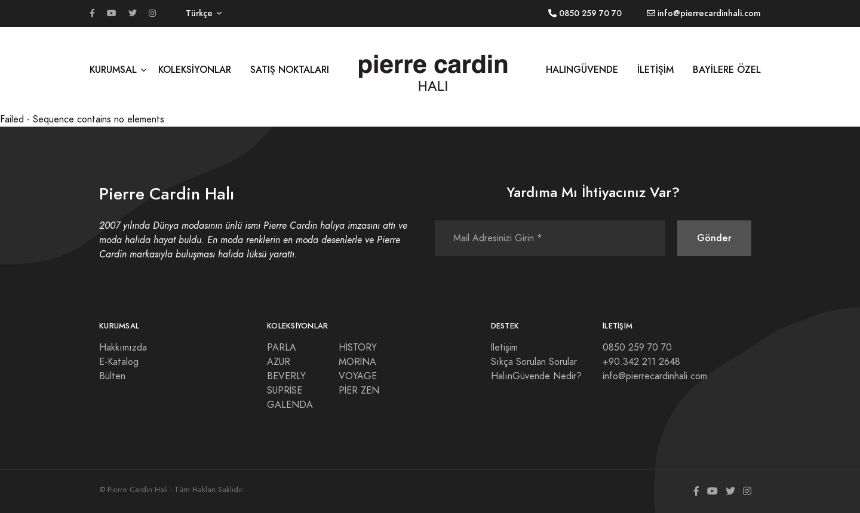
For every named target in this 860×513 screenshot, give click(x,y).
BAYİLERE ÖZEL (727, 69)
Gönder (714, 238)
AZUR (278, 361)
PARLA (281, 347)
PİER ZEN (359, 390)
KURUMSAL (113, 69)
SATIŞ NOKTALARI (289, 69)
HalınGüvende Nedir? (536, 376)
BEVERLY (286, 376)
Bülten (112, 376)
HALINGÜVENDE (582, 69)
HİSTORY (358, 347)
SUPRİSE (284, 390)
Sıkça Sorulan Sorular (534, 361)
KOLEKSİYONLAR (194, 69)
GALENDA (290, 404)
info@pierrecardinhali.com (655, 376)
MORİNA (357, 361)
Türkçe (199, 13)
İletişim (504, 347)
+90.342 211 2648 (641, 361)
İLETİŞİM (655, 69)
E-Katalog (119, 361)
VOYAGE (358, 376)
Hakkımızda (123, 347)
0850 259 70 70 (637, 347)
